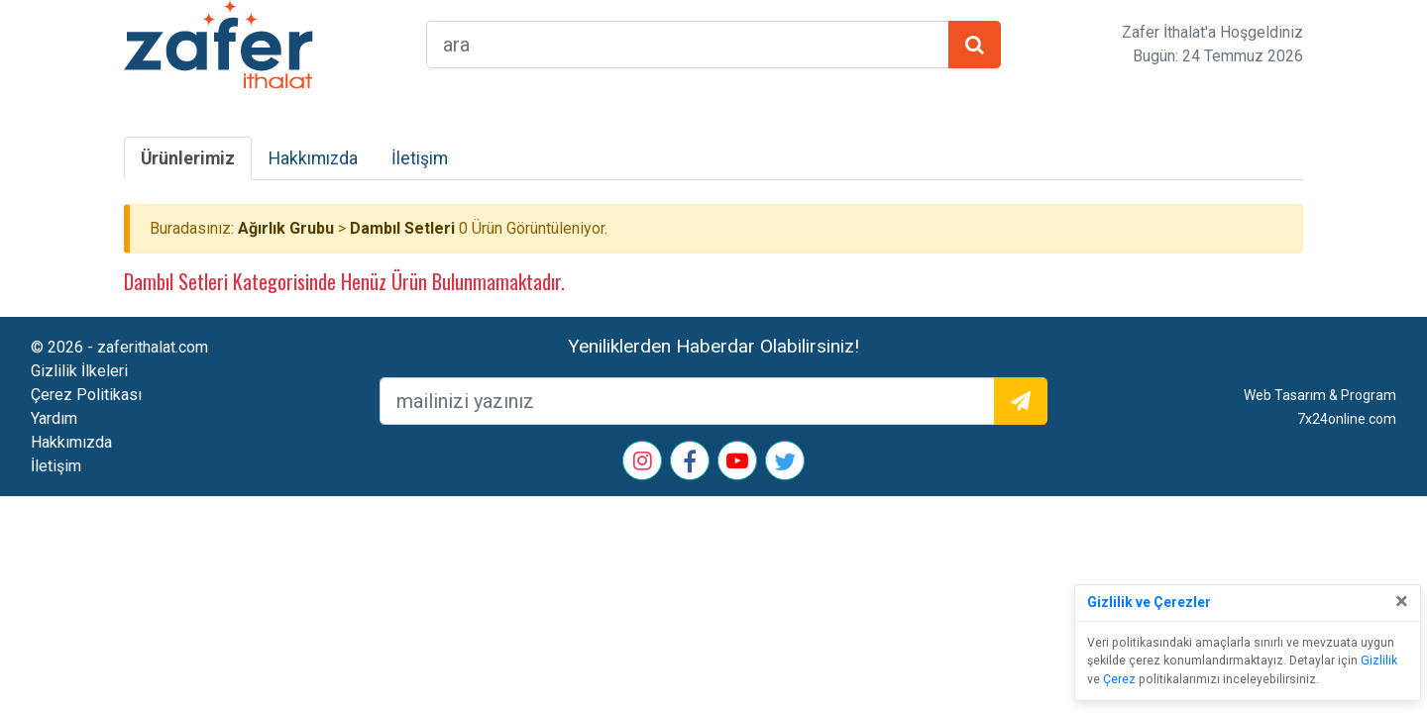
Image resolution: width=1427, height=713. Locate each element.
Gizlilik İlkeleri (79, 370)
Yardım (54, 418)
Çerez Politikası (86, 394)
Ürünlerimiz (188, 158)
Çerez (1119, 679)
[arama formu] (687, 44)
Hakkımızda (313, 158)
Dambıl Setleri (402, 228)
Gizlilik (1379, 660)
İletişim (419, 158)
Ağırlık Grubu (286, 228)
